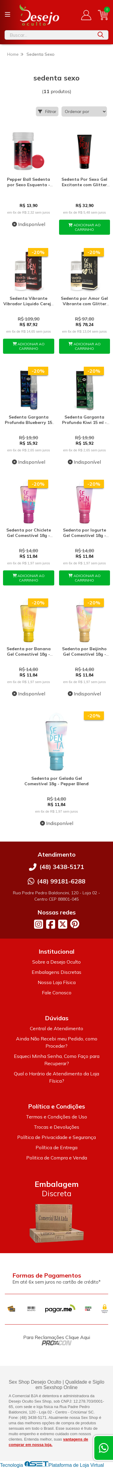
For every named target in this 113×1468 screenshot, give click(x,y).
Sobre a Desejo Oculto (56, 962)
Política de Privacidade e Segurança (56, 1137)
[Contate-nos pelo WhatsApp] (103, 1448)
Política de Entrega (56, 1147)
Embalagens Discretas (56, 972)
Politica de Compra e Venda (56, 1158)
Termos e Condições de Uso (56, 1117)
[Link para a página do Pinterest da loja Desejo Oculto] (74, 923)
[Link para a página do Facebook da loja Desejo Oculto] (50, 924)
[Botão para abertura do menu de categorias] (8, 14)
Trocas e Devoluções (56, 1127)
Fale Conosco (56, 993)
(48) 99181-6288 (61, 881)
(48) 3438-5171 (61, 866)
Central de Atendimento (56, 1028)
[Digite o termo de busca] (49, 34)
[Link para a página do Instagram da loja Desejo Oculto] (38, 924)
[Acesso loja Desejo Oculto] (86, 15)
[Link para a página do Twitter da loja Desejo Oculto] (62, 924)
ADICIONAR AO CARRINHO (84, 227)
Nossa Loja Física (57, 982)
